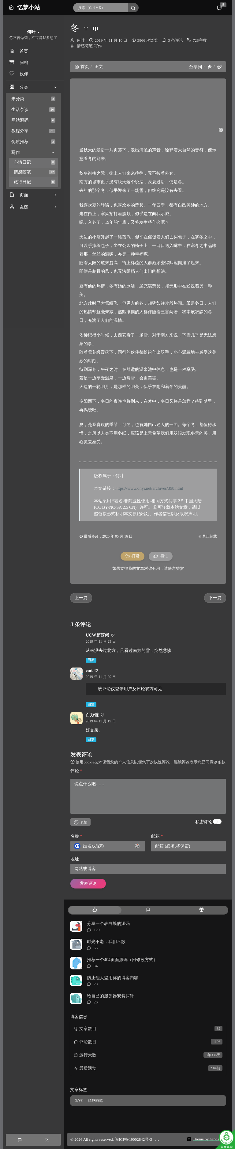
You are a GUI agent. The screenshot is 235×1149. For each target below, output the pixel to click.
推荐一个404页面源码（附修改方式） (122, 959)
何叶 (81, 40)
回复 (91, 660)
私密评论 (203, 822)
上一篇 (81, 597)
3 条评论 (175, 40)
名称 (76, 836)
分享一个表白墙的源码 (108, 923)
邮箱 (157, 836)
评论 (76, 771)
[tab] (94, 910)
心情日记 (34, 162)
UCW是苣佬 (97, 635)
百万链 (92, 715)
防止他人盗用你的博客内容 (112, 978)
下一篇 (215, 597)
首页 (82, 66)
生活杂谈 (33, 109)
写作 (98, 46)
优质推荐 (33, 141)
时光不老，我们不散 (106, 941)
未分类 (33, 99)
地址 (74, 859)
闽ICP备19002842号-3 (133, 1139)
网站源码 (33, 120)
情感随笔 (34, 172)
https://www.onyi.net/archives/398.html (149, 488)
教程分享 (33, 131)
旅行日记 (34, 182)
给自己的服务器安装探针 (110, 996)
